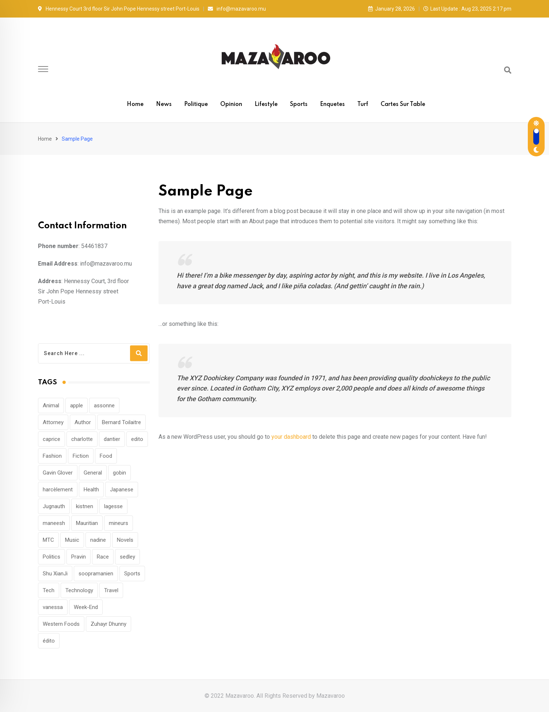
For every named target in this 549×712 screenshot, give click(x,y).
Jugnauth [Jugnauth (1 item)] (54, 506)
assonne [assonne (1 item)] (104, 405)
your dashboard (291, 436)
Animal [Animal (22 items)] (51, 405)
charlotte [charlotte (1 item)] (82, 439)
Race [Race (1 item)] (103, 556)
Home (135, 104)
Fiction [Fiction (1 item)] (81, 456)
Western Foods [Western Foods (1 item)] (61, 624)
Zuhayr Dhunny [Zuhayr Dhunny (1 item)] (108, 624)
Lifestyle (266, 104)
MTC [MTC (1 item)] (48, 540)
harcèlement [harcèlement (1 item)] (58, 489)
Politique (196, 104)
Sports (299, 104)
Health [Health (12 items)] (91, 489)
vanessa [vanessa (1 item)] (53, 607)
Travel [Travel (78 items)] (111, 590)
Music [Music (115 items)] (72, 540)
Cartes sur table (403, 104)
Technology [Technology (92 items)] (79, 590)
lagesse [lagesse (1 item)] (113, 506)
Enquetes (332, 104)
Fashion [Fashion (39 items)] (52, 456)
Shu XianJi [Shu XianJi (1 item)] (55, 573)
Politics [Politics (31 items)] (51, 556)
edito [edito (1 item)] (137, 439)
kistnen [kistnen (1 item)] (84, 506)
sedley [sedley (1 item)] (127, 556)
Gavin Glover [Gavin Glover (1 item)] (58, 472)
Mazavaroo (330, 695)
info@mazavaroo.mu (241, 9)
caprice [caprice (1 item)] (51, 439)
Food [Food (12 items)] (106, 456)
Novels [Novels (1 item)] (125, 540)
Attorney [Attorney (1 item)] (53, 422)
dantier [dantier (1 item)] (112, 439)
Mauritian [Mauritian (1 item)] (87, 523)
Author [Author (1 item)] (83, 422)
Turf (362, 104)
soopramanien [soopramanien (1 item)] (96, 573)
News (164, 104)
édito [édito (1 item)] (49, 640)
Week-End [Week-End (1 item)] (86, 607)
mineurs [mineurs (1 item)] (118, 523)
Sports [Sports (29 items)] (132, 573)
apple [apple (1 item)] (76, 405)
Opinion (231, 104)
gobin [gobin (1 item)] (119, 472)
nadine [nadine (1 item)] (98, 540)
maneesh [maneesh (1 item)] (54, 523)
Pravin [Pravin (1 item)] (78, 556)
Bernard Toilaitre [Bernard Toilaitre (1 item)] (121, 422)
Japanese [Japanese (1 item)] (121, 489)
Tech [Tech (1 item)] (48, 590)
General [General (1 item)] (93, 472)
